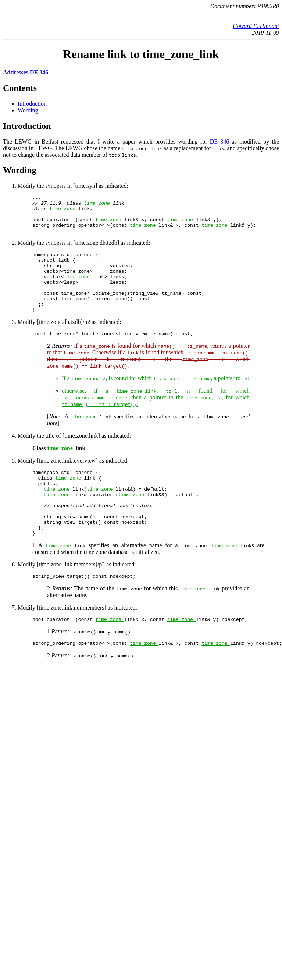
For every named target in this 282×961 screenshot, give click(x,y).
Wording (28, 110)
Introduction (32, 103)
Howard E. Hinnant (256, 26)
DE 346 (219, 141)
